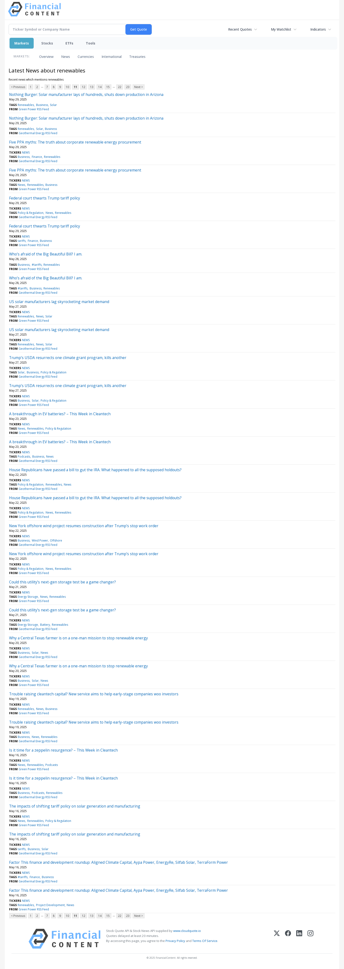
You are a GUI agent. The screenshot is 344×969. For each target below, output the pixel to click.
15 (108, 87)
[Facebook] (288, 938)
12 (83, 87)
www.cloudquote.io (187, 931)
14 (100, 87)
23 (127, 87)
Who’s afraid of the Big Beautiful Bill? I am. (45, 254)
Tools (90, 43)
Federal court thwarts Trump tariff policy (44, 198)
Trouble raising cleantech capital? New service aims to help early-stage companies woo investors (93, 694)
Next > (138, 87)
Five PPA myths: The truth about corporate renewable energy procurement (75, 142)
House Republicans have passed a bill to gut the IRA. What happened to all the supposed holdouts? (95, 469)
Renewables (26, 105)
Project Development (50, 905)
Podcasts (24, 456)
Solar (53, 105)
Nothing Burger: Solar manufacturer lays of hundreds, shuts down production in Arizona (86, 94)
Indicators (318, 29)
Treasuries (137, 56)
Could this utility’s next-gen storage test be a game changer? (62, 582)
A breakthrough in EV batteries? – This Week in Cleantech (60, 413)
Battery (45, 625)
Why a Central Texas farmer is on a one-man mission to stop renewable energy (78, 638)
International (112, 56)
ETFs (69, 43)
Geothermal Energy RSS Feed (38, 133)
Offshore (56, 540)
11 (75, 87)
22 (119, 87)
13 (91, 87)
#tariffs (37, 265)
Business (42, 105)
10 (67, 87)
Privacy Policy (175, 941)
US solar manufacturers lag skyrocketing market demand (59, 301)
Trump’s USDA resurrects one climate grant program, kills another (67, 357)
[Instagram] (310, 938)
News (65, 56)
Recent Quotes (240, 29)
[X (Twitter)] (277, 938)
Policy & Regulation (30, 213)
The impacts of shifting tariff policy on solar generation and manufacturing (74, 806)
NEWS (26, 152)
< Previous (18, 87)
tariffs (22, 241)
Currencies (86, 56)
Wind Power (40, 540)
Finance (37, 157)
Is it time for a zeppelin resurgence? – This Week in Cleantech (63, 750)
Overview (46, 56)
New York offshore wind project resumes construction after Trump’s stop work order (83, 525)
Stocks (47, 43)
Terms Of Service (204, 941)
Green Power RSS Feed (34, 109)
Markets (21, 43)
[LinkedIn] (299, 938)
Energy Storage (28, 597)
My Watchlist (281, 29)
